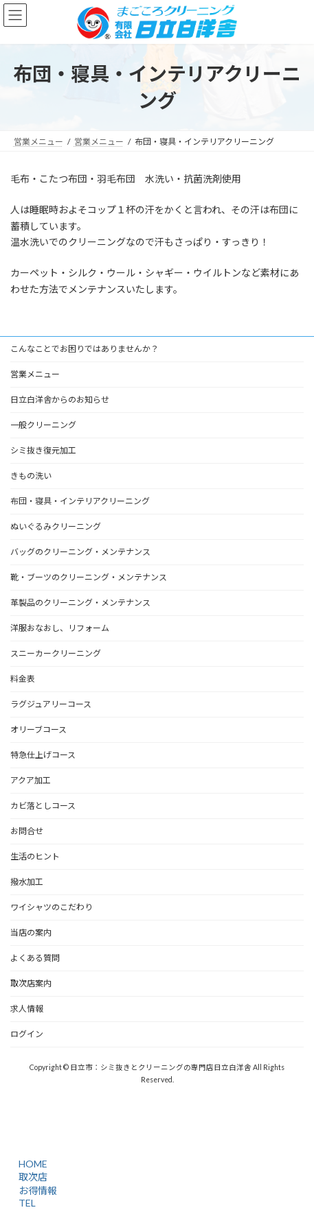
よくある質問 (35, 958)
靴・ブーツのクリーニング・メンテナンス (88, 577)
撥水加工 (26, 882)
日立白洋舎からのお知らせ (59, 399)
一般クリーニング (43, 425)
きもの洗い (31, 476)
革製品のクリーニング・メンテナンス (80, 602)
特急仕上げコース (43, 755)
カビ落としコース (43, 805)
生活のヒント (35, 856)
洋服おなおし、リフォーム (59, 628)
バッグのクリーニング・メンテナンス (80, 552)
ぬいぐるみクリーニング (55, 526)
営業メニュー (35, 374)
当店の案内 (31, 932)
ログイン (26, 1034)
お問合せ (26, 831)
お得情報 (35, 1190)
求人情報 (26, 1009)
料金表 (22, 679)
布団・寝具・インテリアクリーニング (80, 501)
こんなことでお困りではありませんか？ (84, 349)
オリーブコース (38, 729)
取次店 (30, 1177)
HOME (30, 1163)
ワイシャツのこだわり (51, 907)
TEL (25, 1203)
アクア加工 (30, 780)
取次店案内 (31, 983)
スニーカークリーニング (55, 653)
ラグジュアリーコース (50, 704)
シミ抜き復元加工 (43, 450)
